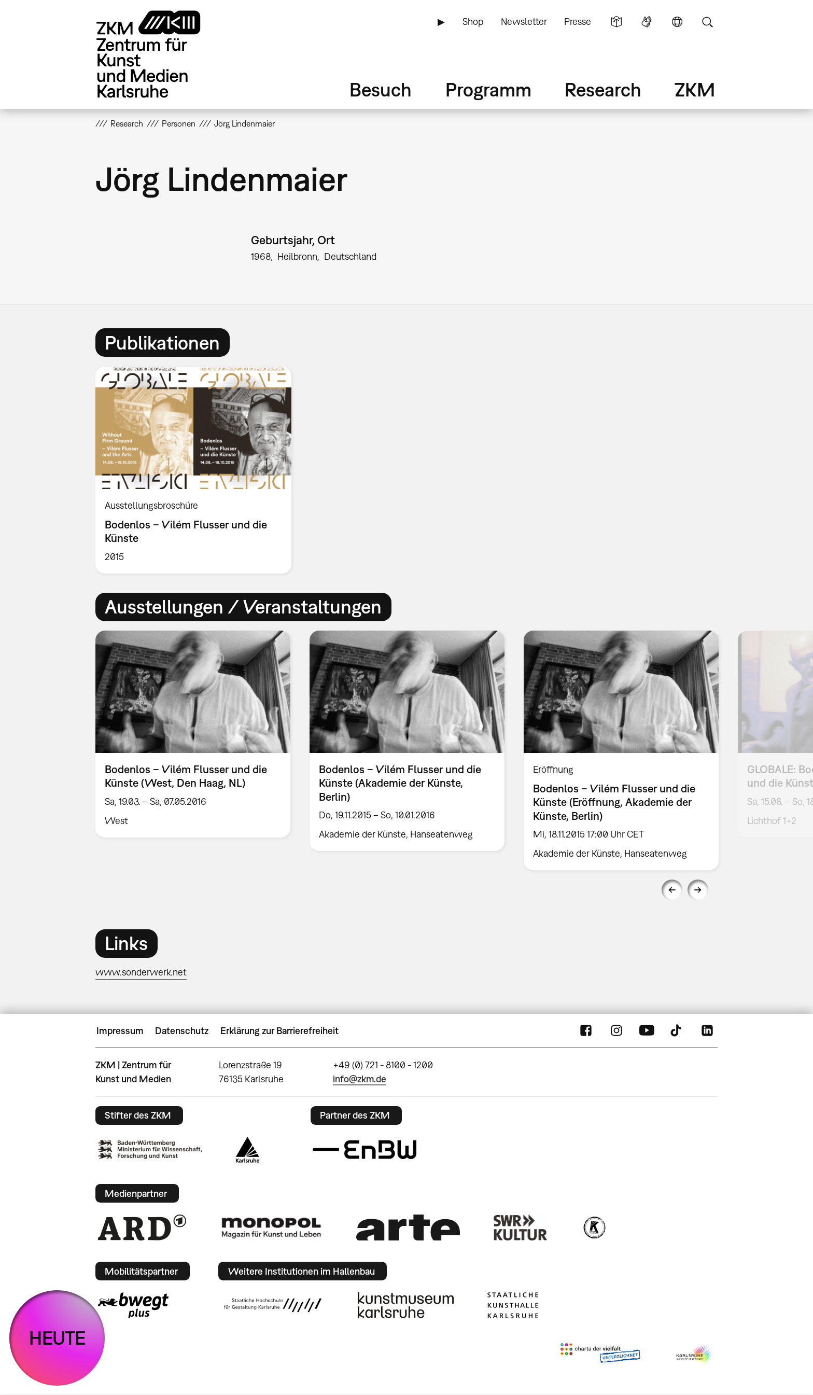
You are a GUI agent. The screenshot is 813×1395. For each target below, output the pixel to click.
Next (698, 890)
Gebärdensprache (646, 21)
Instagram (616, 1031)
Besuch (380, 89)
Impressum (120, 1030)
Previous (672, 890)
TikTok (677, 1031)
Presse (577, 21)
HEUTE (57, 1338)
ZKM (695, 89)
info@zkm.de (359, 1078)
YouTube (646, 1031)
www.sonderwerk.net (141, 972)
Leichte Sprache (616, 21)
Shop (472, 21)
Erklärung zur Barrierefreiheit (279, 1030)
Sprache (677, 21)
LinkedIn (707, 1031)
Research (603, 89)
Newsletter (524, 21)
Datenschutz (181, 1030)
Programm (488, 89)
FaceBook (586, 1031)
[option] (198, 470)
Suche (707, 21)
